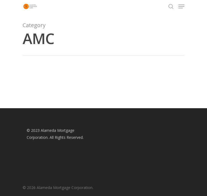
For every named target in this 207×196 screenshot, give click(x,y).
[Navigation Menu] (181, 6)
